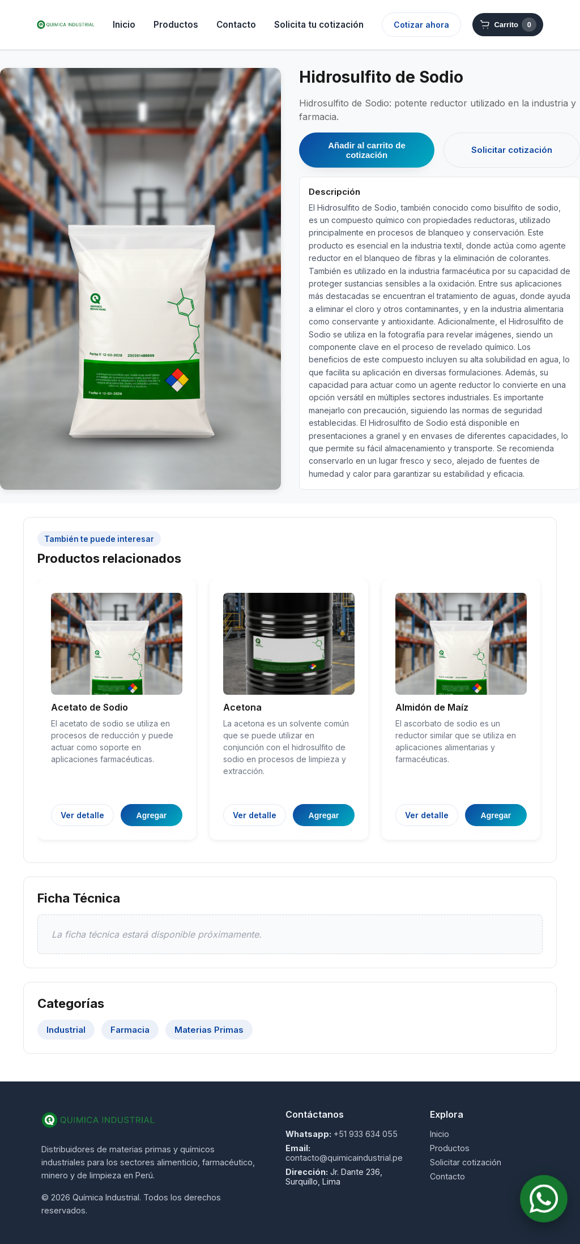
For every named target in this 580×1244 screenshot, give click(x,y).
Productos (175, 24)
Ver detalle (82, 815)
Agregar (152, 815)
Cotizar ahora (421, 24)
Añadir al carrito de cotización (367, 150)
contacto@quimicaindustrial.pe (344, 1157)
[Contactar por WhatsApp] (543, 1198)
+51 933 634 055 (366, 1134)
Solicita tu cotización (319, 24)
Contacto (236, 24)
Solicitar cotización (511, 149)
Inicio (124, 24)
